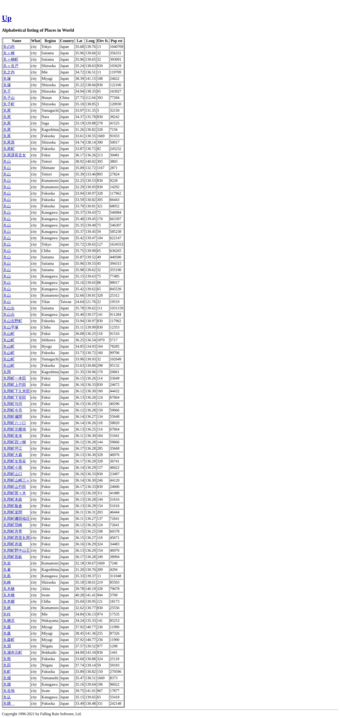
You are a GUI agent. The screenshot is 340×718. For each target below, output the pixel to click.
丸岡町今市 (12, 410)
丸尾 (7, 110)
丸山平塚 (10, 327)
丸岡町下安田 (14, 397)
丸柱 (7, 614)
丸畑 (7, 678)
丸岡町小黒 (12, 468)
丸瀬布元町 (12, 652)
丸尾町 (9, 149)
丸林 (7, 608)
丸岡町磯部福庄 (16, 519)
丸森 (7, 627)
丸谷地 (9, 691)
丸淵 (7, 646)
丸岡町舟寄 (12, 531)
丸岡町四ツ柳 (14, 442)
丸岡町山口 (12, 474)
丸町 (7, 672)
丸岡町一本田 (14, 378)
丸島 (7, 576)
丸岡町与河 (12, 404)
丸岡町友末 (12, 436)
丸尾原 (9, 142)
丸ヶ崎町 (10, 59)
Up (7, 18)
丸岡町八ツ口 (14, 423)
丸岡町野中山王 (16, 550)
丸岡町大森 (12, 455)
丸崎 (7, 582)
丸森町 (9, 640)
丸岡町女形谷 (14, 461)
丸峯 (7, 570)
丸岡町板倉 (12, 506)
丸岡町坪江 (12, 448)
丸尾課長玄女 (14, 155)
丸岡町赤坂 (12, 544)
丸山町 (9, 334)
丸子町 (9, 104)
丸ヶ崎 (9, 53)
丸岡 (7, 372)
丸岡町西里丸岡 (16, 538)
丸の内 (9, 47)
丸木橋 (9, 589)
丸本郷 (9, 601)
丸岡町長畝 (12, 557)
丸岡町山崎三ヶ (16, 480)
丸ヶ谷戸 (10, 66)
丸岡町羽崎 (12, 525)
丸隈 (9, 703)
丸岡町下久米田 (16, 391)
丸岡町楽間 (12, 512)
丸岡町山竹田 (14, 487)
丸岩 (7, 563)
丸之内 (9, 72)
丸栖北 (9, 621)
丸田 (7, 665)
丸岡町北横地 (14, 429)
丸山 (7, 161)
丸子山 (9, 98)
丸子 (7, 91)
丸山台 (9, 308)
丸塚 (7, 79)
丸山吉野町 (12, 321)
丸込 (7, 697)
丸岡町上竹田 (14, 385)
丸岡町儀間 (12, 417)
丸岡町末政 (12, 499)
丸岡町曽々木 (14, 493)
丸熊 (7, 659)
